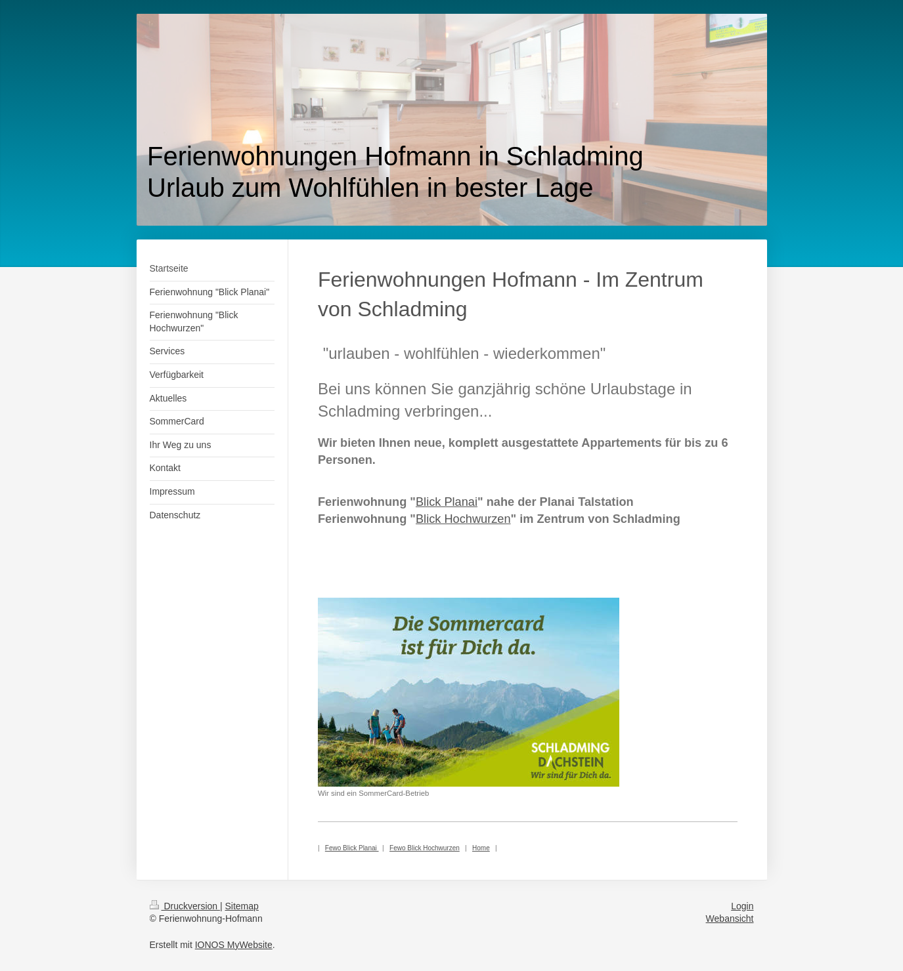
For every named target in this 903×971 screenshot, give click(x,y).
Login (742, 906)
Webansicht (730, 918)
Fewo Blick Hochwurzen (424, 848)
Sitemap (242, 906)
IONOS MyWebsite (234, 945)
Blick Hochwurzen (463, 519)
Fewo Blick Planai (352, 848)
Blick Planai (446, 501)
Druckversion (185, 906)
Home (481, 848)
